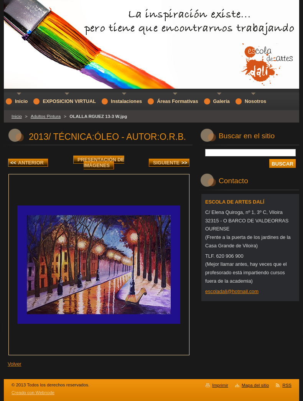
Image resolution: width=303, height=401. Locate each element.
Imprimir (220, 385)
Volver (14, 364)
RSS (286, 385)
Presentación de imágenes (100, 162)
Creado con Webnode (33, 392)
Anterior (27, 163)
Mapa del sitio (255, 385)
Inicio (17, 116)
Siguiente (170, 163)
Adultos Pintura (46, 116)
